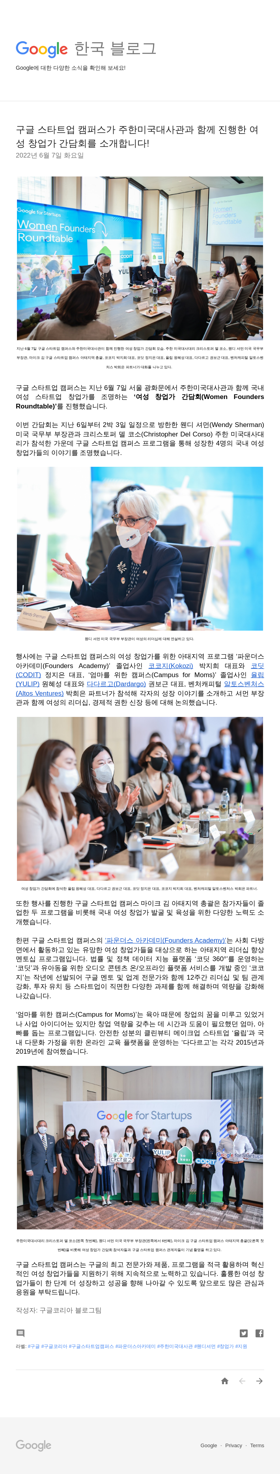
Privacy (234, 1445)
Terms (257, 1445)
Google (210, 1445)
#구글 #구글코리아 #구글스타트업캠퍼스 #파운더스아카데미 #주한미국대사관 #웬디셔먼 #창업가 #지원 (138, 1346)
